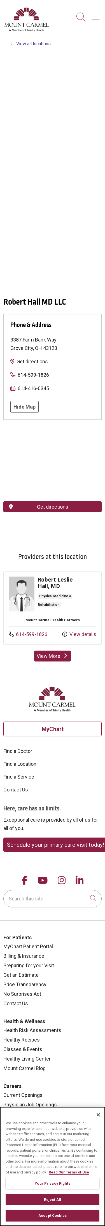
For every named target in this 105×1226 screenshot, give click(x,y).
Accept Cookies (52, 1215)
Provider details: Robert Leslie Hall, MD (52, 607)
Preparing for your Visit (28, 965)
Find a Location (19, 764)
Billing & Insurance (23, 956)
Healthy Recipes (21, 1040)
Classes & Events (22, 1049)
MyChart (53, 729)
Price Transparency (24, 984)
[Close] (98, 1115)
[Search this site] (52, 898)
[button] (97, 15)
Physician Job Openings (30, 1105)
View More (54, 657)
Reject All (52, 1199)
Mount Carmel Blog (24, 1068)
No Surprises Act (22, 994)
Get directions (32, 361)
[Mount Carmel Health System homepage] (26, 30)
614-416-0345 (33, 388)
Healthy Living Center (27, 1059)
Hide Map (24, 407)
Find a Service (18, 777)
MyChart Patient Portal (28, 946)
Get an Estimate (21, 975)
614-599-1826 (33, 375)
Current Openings (23, 1095)
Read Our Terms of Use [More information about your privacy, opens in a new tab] (69, 1172)
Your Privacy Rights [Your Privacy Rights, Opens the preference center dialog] (52, 1183)
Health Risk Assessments (32, 1030)
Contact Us (15, 790)
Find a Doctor (17, 751)
